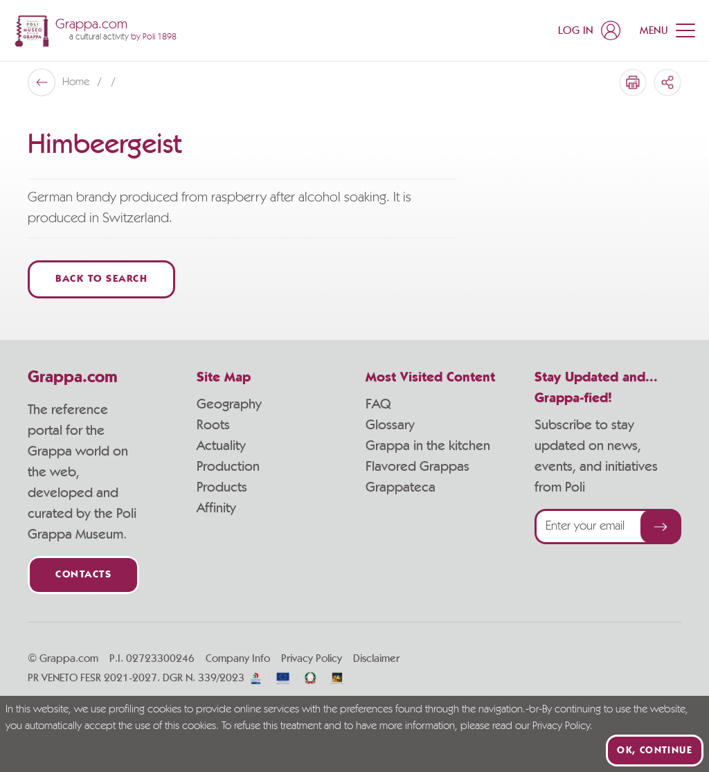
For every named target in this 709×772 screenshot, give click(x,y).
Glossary (390, 425)
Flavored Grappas (417, 467)
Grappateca (401, 487)
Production (228, 467)
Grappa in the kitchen (428, 446)
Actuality (221, 446)
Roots (213, 425)
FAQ (378, 404)
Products (222, 487)
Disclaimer (376, 658)
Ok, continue (654, 750)
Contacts (83, 575)
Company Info (238, 658)
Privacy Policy (311, 658)
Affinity (216, 508)
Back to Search (101, 279)
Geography (229, 404)
